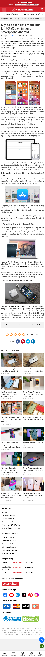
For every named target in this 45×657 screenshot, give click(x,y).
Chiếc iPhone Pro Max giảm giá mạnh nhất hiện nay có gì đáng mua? (33, 394)
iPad (15, 266)
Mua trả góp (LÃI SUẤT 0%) (11, 483)
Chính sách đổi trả (8, 502)
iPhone (16, 54)
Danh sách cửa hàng (9, 474)
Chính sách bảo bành (9, 499)
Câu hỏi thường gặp (8, 477)
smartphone (14, 41)
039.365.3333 (17, 521)
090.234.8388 (17, 531)
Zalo (42, 639)
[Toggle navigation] (13, 654)
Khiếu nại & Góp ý (8, 512)
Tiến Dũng (12, 36)
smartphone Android (18, 306)
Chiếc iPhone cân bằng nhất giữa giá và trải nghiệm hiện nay (33, 442)
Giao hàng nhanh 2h (9, 505)
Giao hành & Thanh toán (10, 508)
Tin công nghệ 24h (8, 480)
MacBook (23, 266)
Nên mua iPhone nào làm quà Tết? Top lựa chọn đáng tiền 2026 (11, 419)
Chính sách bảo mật (9, 496)
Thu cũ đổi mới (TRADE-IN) (11, 486)
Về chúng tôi (6, 471)
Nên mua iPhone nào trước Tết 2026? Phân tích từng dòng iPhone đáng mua (10, 442)
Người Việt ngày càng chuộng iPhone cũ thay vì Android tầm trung (10, 394)
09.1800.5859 (17, 525)
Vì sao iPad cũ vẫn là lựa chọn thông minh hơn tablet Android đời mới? (11, 454)
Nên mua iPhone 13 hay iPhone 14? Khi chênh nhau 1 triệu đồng (33, 454)
